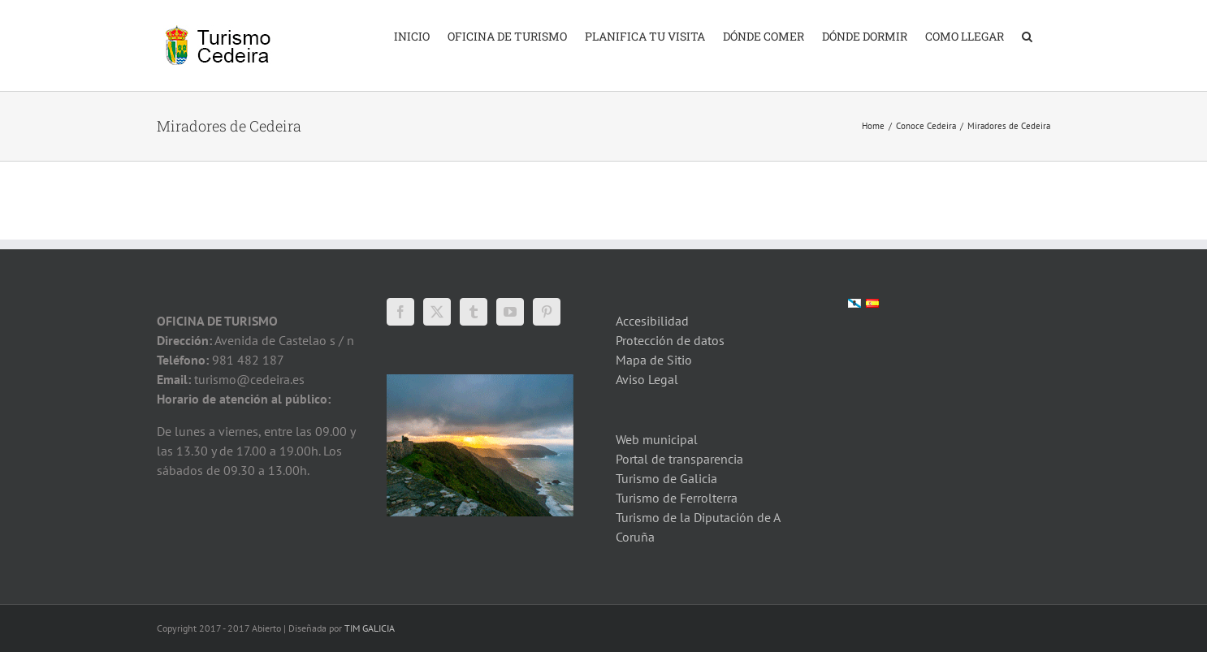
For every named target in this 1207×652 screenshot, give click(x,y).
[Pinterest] (546, 312)
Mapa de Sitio (654, 360)
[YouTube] (510, 312)
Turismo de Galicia (666, 478)
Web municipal (657, 439)
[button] (1027, 35)
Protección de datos (670, 340)
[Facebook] (400, 312)
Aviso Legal (647, 379)
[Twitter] (437, 312)
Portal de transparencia (679, 459)
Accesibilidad (652, 321)
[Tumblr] (473, 312)
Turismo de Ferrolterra (677, 498)
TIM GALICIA (369, 628)
